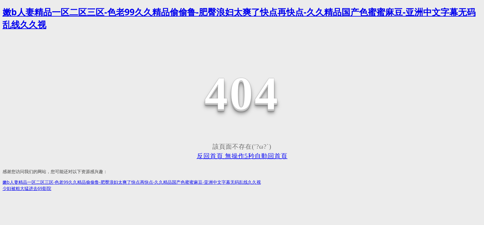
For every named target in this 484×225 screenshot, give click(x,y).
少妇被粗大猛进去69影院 (26, 188)
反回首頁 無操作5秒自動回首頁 (242, 155)
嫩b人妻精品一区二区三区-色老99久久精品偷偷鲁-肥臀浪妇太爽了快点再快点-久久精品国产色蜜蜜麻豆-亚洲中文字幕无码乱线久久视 (131, 182)
